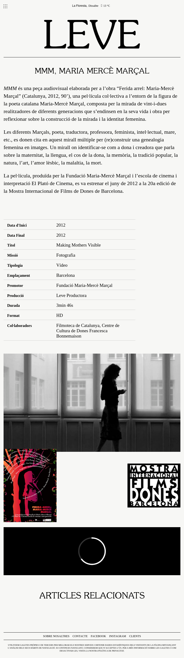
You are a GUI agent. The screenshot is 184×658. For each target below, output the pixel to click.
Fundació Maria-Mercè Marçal (98, 176)
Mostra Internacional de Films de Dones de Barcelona (65, 191)
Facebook (98, 636)
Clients (135, 636)
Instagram (117, 636)
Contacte (80, 636)
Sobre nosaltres (56, 636)
